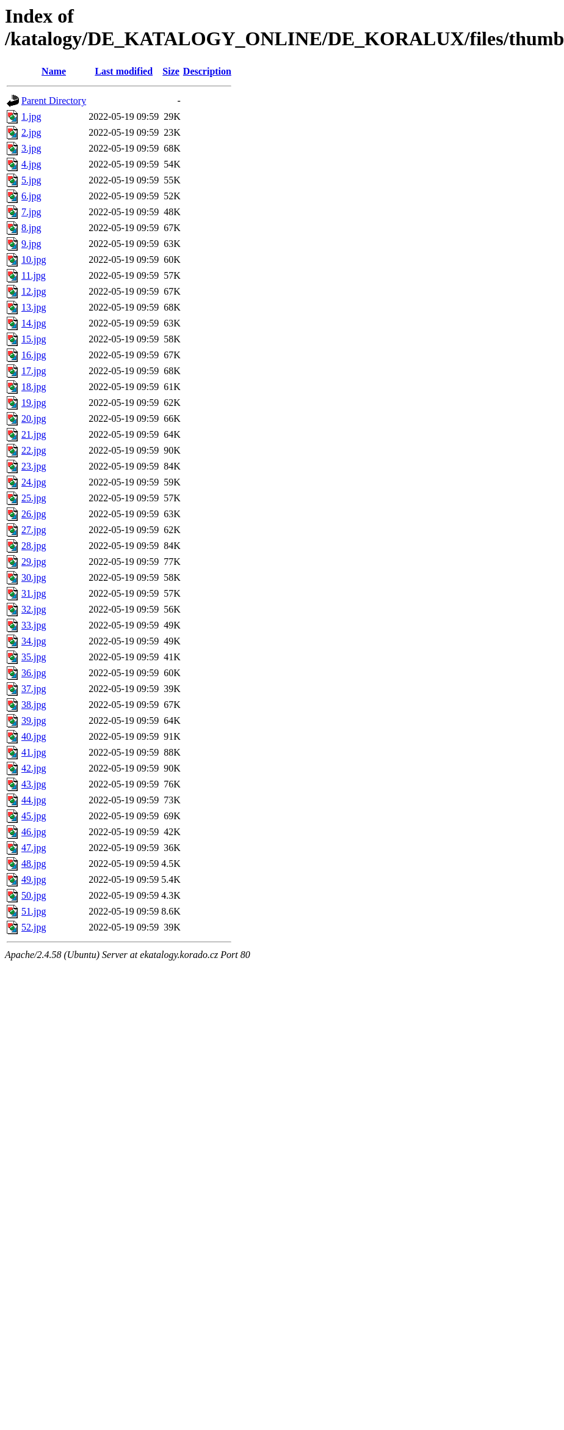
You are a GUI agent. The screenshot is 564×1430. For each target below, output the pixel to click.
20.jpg (33, 418)
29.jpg (33, 561)
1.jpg (31, 116)
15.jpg (33, 339)
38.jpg (33, 704)
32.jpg (33, 609)
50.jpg (33, 895)
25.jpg (33, 498)
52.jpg (33, 927)
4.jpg (31, 164)
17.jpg (33, 371)
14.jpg (33, 323)
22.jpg (33, 450)
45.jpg (33, 816)
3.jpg (31, 148)
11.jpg (33, 275)
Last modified (124, 71)
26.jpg (33, 514)
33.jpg (33, 625)
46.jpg (33, 832)
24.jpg (33, 482)
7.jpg (31, 212)
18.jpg (33, 386)
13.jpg (33, 307)
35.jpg (33, 657)
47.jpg (33, 847)
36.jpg (33, 673)
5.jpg (31, 180)
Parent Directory (53, 100)
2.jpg (31, 132)
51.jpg (33, 911)
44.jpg (33, 800)
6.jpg (31, 196)
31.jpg (33, 593)
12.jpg (33, 291)
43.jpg (33, 784)
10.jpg (33, 259)
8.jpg (31, 228)
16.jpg (33, 355)
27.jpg (33, 530)
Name (54, 71)
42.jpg (33, 768)
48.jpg (33, 863)
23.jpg (33, 466)
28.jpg (33, 545)
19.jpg (33, 402)
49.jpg (33, 879)
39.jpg (33, 720)
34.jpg (33, 641)
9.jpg (31, 243)
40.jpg (33, 736)
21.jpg (33, 434)
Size (170, 71)
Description (207, 71)
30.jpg (33, 577)
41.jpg (33, 752)
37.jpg (33, 689)
